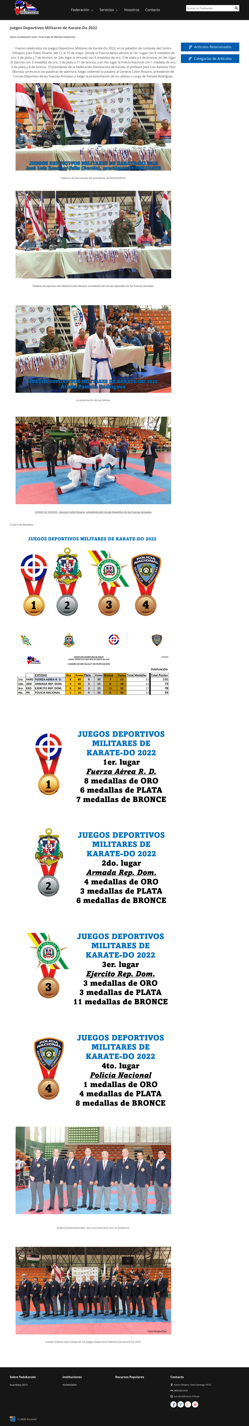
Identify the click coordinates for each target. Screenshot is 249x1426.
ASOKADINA (69, 1385)
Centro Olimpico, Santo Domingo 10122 (192, 1384)
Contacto (152, 9)
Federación (82, 9)
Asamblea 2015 (19, 1385)
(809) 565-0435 (181, 1390)
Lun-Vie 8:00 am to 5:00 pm (187, 1396)
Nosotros (131, 9)
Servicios (109, 9)
